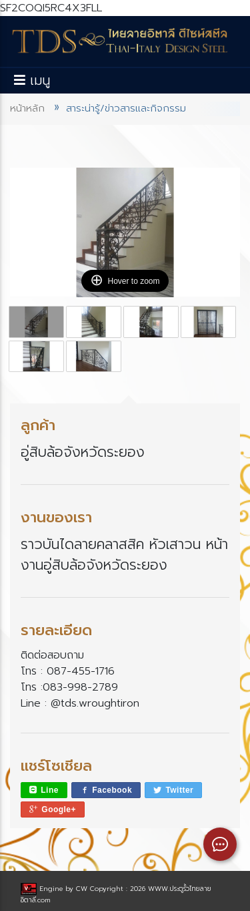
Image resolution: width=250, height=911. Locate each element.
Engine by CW (55, 889)
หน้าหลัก (27, 108)
